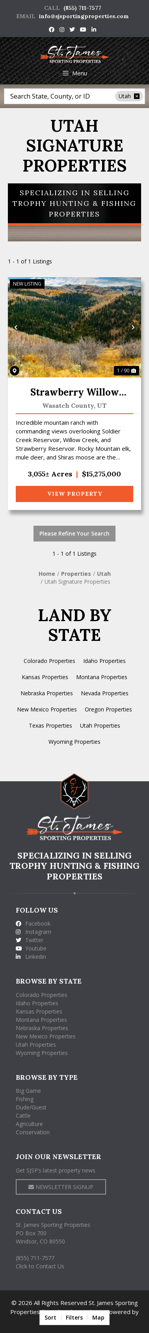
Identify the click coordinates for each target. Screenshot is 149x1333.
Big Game (28, 1090)
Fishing (25, 1099)
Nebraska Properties (46, 693)
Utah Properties (100, 725)
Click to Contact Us (40, 1266)
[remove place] (137, 96)
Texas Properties (50, 725)
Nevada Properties (105, 693)
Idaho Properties (104, 661)
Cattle (23, 1115)
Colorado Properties (49, 661)
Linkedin (31, 956)
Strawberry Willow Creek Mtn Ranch (74, 393)
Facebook (33, 923)
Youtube (31, 948)
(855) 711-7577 (82, 7)
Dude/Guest (31, 1107)
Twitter (29, 940)
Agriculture (29, 1124)
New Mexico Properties (47, 709)
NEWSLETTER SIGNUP (60, 1187)
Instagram (33, 931)
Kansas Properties (45, 677)
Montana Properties (101, 677)
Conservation (33, 1132)
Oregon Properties (108, 709)
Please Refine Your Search (74, 533)
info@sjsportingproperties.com (84, 16)
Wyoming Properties (74, 741)
